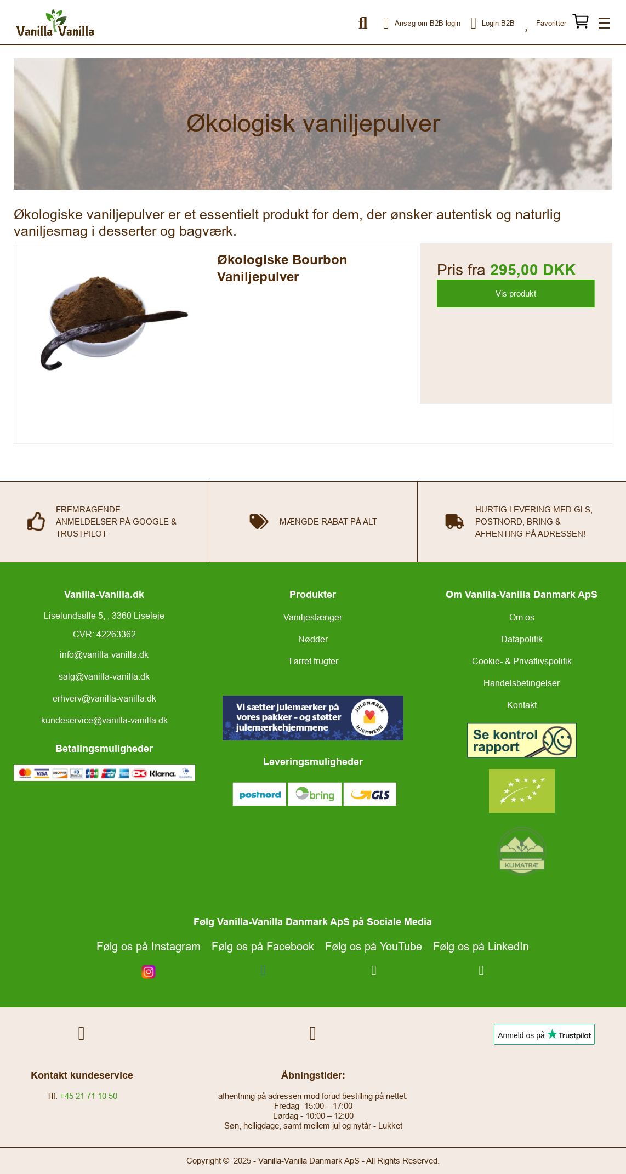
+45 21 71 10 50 (88, 1096)
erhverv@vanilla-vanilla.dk (104, 698)
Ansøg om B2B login (408, 23)
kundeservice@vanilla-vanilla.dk (104, 720)
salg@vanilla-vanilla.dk (104, 676)
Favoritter (543, 23)
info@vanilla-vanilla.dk (104, 654)
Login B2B (486, 23)
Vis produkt (516, 293)
